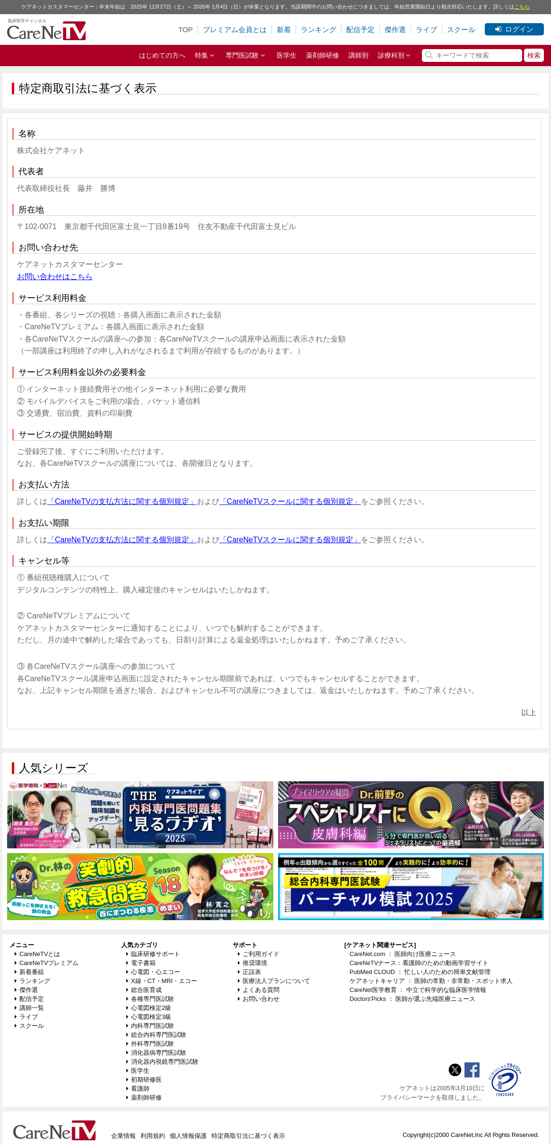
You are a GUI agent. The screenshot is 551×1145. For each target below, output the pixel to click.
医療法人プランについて (274, 980)
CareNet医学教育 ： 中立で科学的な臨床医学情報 (418, 989)
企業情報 (123, 1135)
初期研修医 (144, 1079)
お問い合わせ (259, 998)
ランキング (318, 30)
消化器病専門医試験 (156, 1052)
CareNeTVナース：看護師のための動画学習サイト (419, 962)
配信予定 (360, 30)
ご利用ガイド (259, 953)
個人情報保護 (188, 1135)
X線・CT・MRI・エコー (161, 980)
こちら (522, 6)
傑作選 (395, 30)
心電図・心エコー (153, 971)
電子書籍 (141, 962)
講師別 (358, 55)
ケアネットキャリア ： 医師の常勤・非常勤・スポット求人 (431, 980)
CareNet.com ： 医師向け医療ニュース (403, 953)
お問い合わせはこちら (55, 277)
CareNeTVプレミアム (47, 962)
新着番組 (29, 971)
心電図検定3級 (148, 1016)
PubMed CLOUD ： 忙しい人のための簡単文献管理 (420, 971)
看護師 (137, 1088)
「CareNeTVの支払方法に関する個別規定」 (122, 501)
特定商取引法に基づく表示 (248, 1135)
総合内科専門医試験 (156, 1034)
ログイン (514, 29)
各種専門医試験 (150, 998)
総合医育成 (144, 989)
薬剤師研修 (322, 55)
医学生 (287, 55)
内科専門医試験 (150, 1025)
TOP (185, 30)
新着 (284, 30)
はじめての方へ (162, 55)
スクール (461, 30)
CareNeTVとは (37, 953)
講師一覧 (29, 1007)
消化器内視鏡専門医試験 (162, 1061)
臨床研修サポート (153, 953)
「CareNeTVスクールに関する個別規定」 (290, 501)
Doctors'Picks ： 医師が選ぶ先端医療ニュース (412, 998)
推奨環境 (252, 962)
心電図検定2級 (148, 1007)
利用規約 (152, 1135)
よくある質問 (259, 989)
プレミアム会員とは (235, 30)
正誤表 (249, 971)
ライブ (426, 30)
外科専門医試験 (150, 1043)
